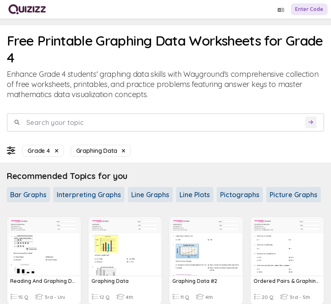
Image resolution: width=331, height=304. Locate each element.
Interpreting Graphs (89, 194)
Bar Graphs (28, 194)
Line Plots (194, 194)
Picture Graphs (293, 194)
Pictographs (239, 194)
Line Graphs (150, 194)
